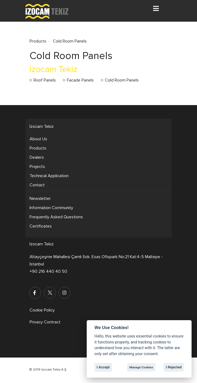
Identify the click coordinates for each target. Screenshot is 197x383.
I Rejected (174, 367)
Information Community (51, 207)
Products (38, 148)
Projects (37, 166)
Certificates (41, 226)
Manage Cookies (141, 367)
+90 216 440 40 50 (48, 271)
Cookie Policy (42, 310)
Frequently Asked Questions (56, 217)
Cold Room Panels (122, 80)
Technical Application (49, 175)
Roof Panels (45, 80)
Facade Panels (80, 80)
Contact (37, 185)
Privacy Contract (45, 322)
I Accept (103, 367)
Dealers (37, 157)
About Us (38, 139)
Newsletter (40, 198)
